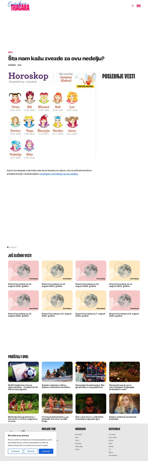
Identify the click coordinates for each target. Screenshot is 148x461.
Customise (15, 451)
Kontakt (78, 435)
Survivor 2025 (48, 437)
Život (111, 452)
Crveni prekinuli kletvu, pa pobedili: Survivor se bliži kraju (55, 419)
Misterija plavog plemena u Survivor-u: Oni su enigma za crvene (22, 419)
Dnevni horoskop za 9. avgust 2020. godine (57, 315)
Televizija (79, 447)
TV (110, 449)
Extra (111, 441)
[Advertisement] (74, 32)
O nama (112, 435)
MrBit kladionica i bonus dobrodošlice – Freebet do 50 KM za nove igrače (23, 387)
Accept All (46, 451)
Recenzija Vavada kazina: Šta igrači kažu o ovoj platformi (90, 386)
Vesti (77, 449)
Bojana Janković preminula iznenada (122, 418)
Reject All (31, 451)
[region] (30, 444)
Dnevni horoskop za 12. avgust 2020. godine (87, 285)
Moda (111, 447)
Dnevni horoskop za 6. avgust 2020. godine (124, 315)
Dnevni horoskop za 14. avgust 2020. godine (20, 285)
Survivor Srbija (48, 443)
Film (76, 437)
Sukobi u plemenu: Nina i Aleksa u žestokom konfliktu (56, 386)
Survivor (45, 435)
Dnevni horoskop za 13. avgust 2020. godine (53, 285)
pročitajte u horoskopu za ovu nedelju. (59, 173)
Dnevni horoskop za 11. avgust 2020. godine (121, 285)
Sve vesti (112, 437)
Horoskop (113, 455)
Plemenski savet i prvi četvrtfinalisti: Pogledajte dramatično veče (121, 387)
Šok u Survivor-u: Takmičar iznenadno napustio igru (90, 418)
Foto (77, 441)
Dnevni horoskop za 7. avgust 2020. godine (90, 315)
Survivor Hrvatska (50, 441)
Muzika (78, 443)
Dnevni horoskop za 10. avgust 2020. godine (20, 315)
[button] (132, 6)
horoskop (13, 247)
